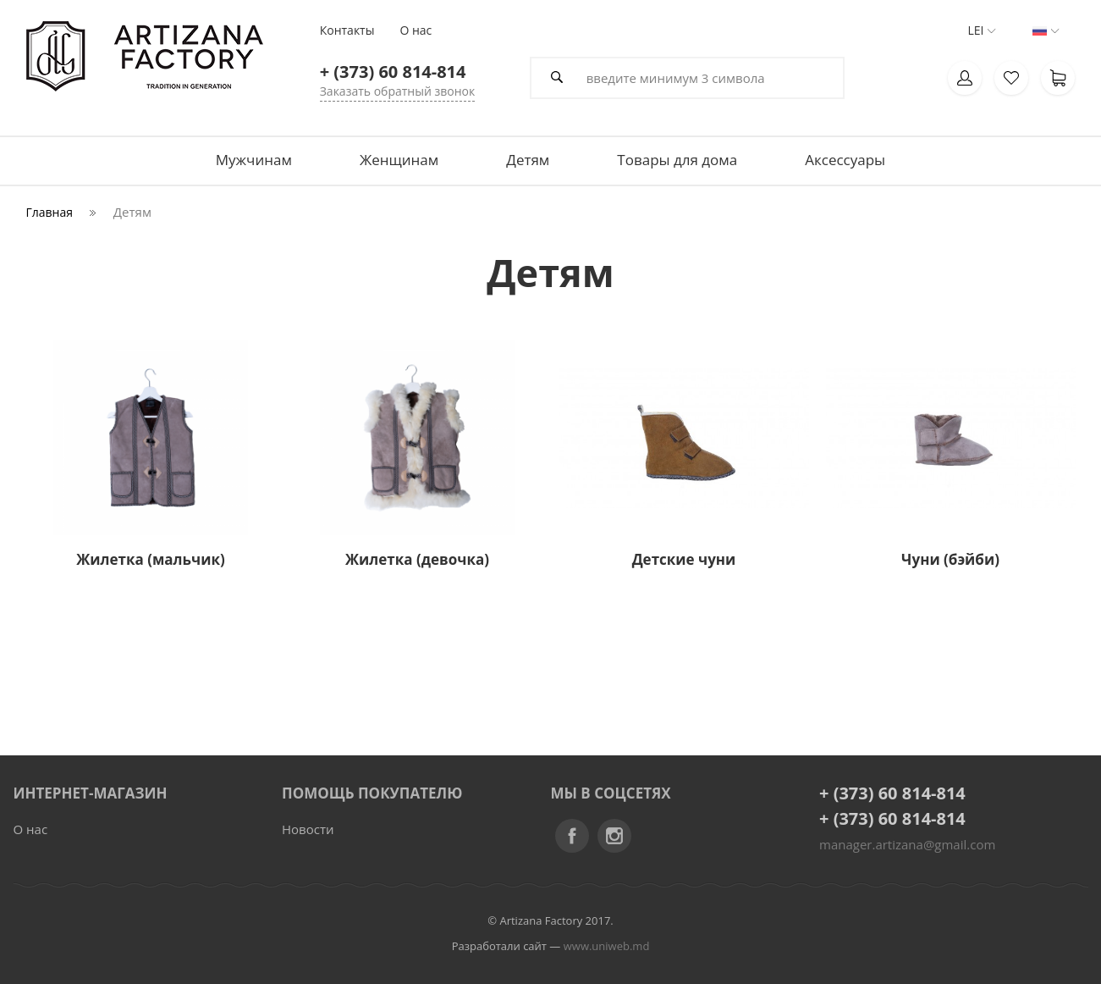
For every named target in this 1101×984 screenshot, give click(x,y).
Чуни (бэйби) (950, 559)
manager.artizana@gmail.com (907, 844)
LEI (975, 31)
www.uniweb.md (607, 946)
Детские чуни (684, 559)
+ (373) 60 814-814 (892, 793)
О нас (31, 829)
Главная (50, 212)
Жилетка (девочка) (417, 559)
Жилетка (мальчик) (150, 559)
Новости (308, 829)
